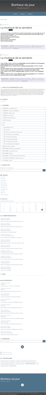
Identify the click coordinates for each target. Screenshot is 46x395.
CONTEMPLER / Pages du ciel (9, 113)
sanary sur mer (4, 365)
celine (2, 219)
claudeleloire (4, 252)
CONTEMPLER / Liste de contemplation (11, 110)
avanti (35, 78)
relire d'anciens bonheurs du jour (28, 361)
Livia (2, 262)
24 (35, 209)
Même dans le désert (6, 327)
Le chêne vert (4, 235)
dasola (2, 241)
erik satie (33, 47)
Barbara (2, 224)
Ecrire (4, 122)
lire (37, 363)
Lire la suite (3, 101)
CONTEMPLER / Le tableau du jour (10, 108)
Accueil (15, 14)
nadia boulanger (7, 48)
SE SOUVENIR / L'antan (7, 160)
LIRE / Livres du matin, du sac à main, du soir (13, 132)
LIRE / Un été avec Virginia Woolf (10, 139)
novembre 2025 (4, 185)
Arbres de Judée (4, 322)
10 (35, 206)
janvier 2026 (3, 182)
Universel (8, 241)
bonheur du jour (4, 361)
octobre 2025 (3, 187)
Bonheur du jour (23, 5)
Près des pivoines (5, 295)
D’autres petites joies (5, 311)
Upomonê (3, 300)
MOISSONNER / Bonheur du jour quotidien (23, 78)
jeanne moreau (4, 47)
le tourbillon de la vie (12, 47)
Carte (4, 274)
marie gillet (12, 361)
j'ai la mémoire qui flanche (22, 47)
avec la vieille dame (20, 363)
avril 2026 (3, 177)
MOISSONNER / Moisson (8, 153)
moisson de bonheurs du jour (7, 363)
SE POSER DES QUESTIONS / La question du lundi (13, 158)
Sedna (2, 246)
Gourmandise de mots (8, 127)
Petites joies (3, 316)
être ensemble (12, 365)
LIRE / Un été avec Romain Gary (10, 136)
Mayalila (3, 257)
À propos (30, 14)
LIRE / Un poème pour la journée (10, 141)
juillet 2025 (3, 192)
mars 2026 (3, 178)
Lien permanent (5, 78)
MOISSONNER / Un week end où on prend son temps (14, 155)
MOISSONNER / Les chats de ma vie (10, 151)
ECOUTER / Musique (7, 120)
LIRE (3, 125)
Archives (22, 14)
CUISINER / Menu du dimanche (9, 117)
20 (10, 209)
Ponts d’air (3, 305)
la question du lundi (30, 363)
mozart (18, 361)
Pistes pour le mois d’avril (7, 332)
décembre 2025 (4, 184)
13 (10, 208)
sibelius (29, 47)
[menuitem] (15, 14)
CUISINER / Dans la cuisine (8, 115)
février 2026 (3, 180)
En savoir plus (14, 394)
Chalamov (7, 219)
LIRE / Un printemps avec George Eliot (12, 143)
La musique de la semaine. (16, 27)
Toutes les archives (5, 194)
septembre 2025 (4, 189)
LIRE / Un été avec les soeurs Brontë (11, 134)
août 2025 (3, 191)
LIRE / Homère (7, 129)
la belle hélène (40, 78)
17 (35, 208)
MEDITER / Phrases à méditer (9, 146)
